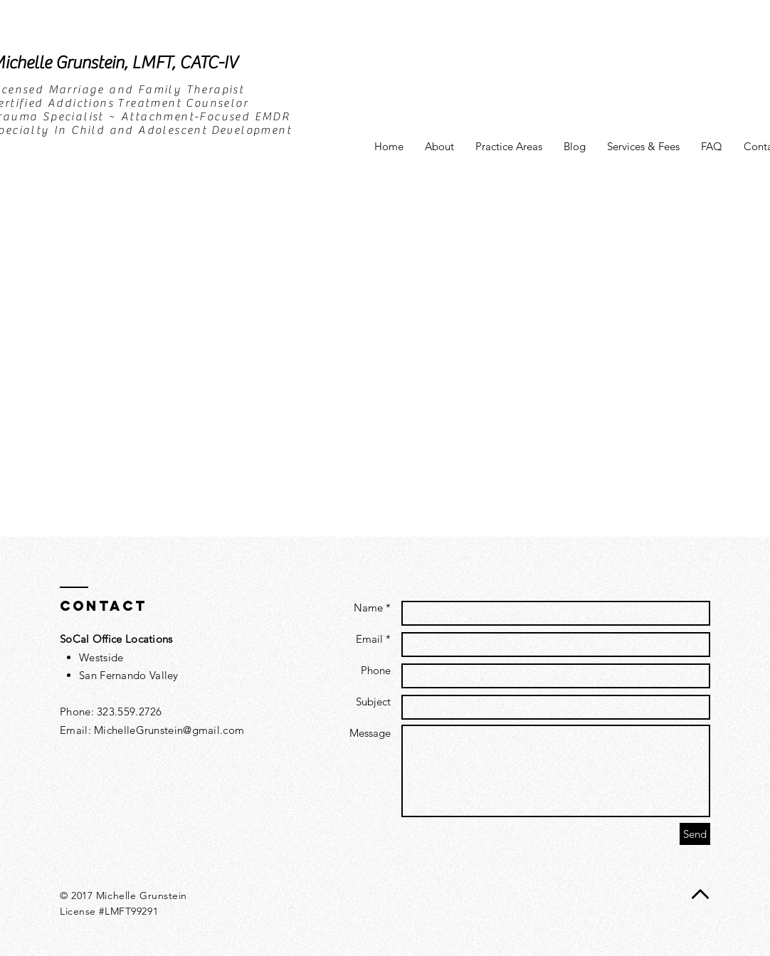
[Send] (695, 834)
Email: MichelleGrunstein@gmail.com (152, 730)
